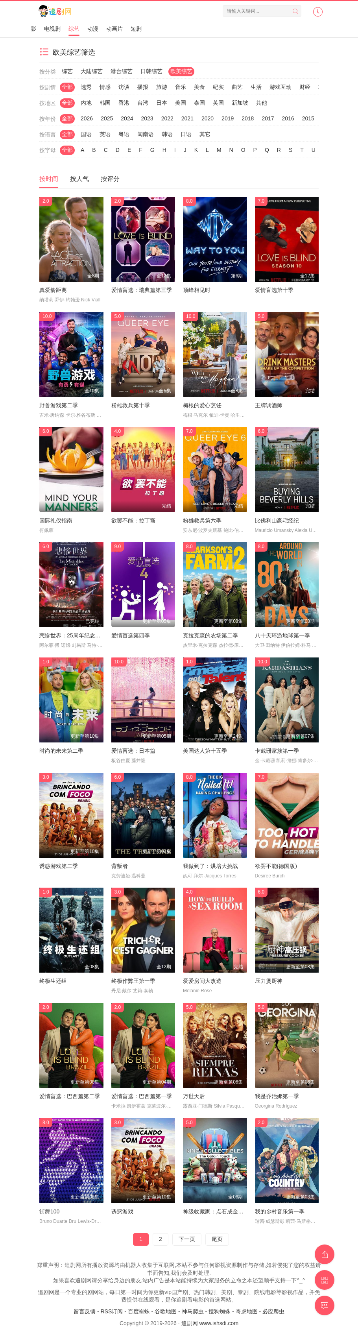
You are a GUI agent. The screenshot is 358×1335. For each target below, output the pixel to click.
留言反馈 (85, 1311)
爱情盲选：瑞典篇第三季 (141, 290)
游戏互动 (280, 87)
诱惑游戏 (122, 1211)
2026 (87, 118)
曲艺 (237, 87)
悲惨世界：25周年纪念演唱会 (75, 635)
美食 (199, 87)
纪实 (218, 87)
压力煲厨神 (268, 981)
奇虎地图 (247, 1311)
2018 (248, 118)
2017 (268, 118)
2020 (207, 118)
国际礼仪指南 (55, 520)
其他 (261, 103)
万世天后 (194, 1096)
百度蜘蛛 (139, 1311)
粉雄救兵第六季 (202, 520)
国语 (86, 134)
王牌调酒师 (268, 405)
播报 (142, 87)
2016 (288, 118)
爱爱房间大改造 (202, 981)
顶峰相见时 (196, 290)
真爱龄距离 (53, 290)
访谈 (123, 87)
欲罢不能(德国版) (276, 866)
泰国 (199, 103)
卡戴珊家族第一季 (277, 751)
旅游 (161, 87)
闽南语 (145, 134)
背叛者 (119, 866)
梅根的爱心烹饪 (202, 405)
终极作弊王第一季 (133, 981)
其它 (204, 134)
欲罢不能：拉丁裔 (133, 520)
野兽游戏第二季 (58, 405)
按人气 (79, 178)
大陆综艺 (92, 71)
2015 (308, 118)
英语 (105, 134)
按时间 (48, 178)
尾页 (217, 1239)
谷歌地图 (166, 1311)
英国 (218, 103)
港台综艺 (122, 71)
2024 (127, 118)
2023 (147, 118)
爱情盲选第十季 (274, 290)
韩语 (167, 134)
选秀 (86, 87)
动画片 (114, 29)
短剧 (136, 29)
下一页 (187, 1239)
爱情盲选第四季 (130, 635)
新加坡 (240, 103)
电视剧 (52, 29)
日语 (186, 134)
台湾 (142, 103)
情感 (105, 87)
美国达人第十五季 (205, 751)
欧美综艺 (181, 71)
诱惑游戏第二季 (58, 866)
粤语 (123, 134)
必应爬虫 (273, 1311)
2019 (227, 118)
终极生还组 (53, 981)
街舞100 (49, 1211)
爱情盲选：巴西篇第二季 (69, 1096)
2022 (167, 118)
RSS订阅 (111, 1311)
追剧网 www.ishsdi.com (209, 1323)
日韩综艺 (151, 71)
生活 (256, 87)
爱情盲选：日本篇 (133, 751)
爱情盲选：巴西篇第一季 (141, 1096)
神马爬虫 (193, 1311)
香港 (123, 103)
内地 (86, 103)
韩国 (105, 103)
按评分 (110, 178)
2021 (187, 118)
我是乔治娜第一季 (277, 1096)
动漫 (92, 29)
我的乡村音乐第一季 (279, 1211)
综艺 (73, 29)
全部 (67, 87)
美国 (180, 103)
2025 (107, 118)
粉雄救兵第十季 (130, 405)
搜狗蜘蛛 (220, 1311)
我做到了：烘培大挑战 (210, 866)
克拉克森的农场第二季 (210, 635)
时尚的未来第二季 (61, 751)
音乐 (180, 87)
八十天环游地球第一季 (282, 635)
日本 (161, 103)
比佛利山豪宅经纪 (277, 520)
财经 (304, 87)
